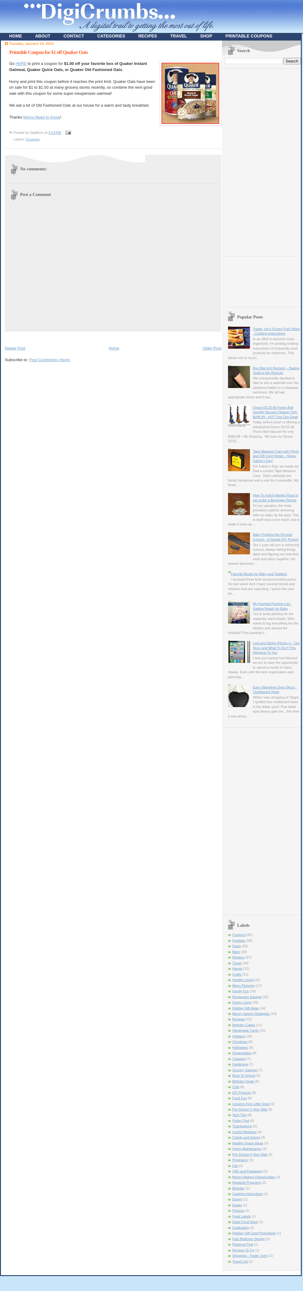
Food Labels (241, 1216)
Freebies (238, 940)
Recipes (238, 957)
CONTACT (73, 36)
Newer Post (15, 348)
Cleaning (239, 1059)
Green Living (241, 1002)
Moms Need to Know (41, 117)
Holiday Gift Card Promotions (254, 1233)
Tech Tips (239, 1115)
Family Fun (240, 991)
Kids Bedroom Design (248, 1239)
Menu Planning (243, 985)
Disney (237, 1199)
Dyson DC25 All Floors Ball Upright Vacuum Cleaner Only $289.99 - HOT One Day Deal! (275, 412)
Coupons (33, 139)
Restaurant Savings (247, 997)
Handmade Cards (245, 1030)
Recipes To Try (243, 1250)
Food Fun (239, 1098)
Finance (238, 1210)
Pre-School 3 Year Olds (249, 1109)
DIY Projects (241, 1092)
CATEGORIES (111, 36)
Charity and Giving (246, 1137)
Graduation (240, 1227)
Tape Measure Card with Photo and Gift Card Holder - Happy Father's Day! (276, 456)
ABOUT (42, 36)
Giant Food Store (245, 1222)
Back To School (243, 1075)
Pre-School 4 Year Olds (249, 1154)
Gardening (240, 1064)
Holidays (238, 1036)
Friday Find (240, 1120)
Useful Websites (244, 1132)
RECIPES (147, 36)
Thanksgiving (242, 1126)
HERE (21, 63)
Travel (236, 963)
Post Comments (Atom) (49, 359)
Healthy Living (242, 980)
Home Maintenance (247, 1149)
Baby (236, 952)
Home (114, 348)
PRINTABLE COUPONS (249, 36)
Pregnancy (240, 1160)
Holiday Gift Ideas (245, 1008)
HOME (15, 36)
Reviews (238, 1019)
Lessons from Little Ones (250, 1104)
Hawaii (237, 968)
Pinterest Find (242, 1244)
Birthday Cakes (243, 1025)
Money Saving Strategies (251, 1013)
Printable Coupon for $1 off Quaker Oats (48, 52)
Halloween (240, 1047)
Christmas (240, 1042)
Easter (237, 1205)
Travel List (240, 1261)
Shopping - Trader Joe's (250, 1255)
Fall (235, 1166)
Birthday (238, 1188)
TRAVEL (178, 36)
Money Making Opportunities (253, 1177)
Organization (241, 1053)
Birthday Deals (243, 1081)
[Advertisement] (249, 160)
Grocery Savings (244, 1070)
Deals (236, 946)
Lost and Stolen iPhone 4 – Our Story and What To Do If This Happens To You (276, 647)
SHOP (206, 36)
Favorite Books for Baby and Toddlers (259, 574)
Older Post (212, 348)
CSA (235, 1087)
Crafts (236, 974)
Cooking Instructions (247, 1194)
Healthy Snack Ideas (247, 1143)
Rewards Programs (246, 1182)
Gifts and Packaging (247, 1171)
